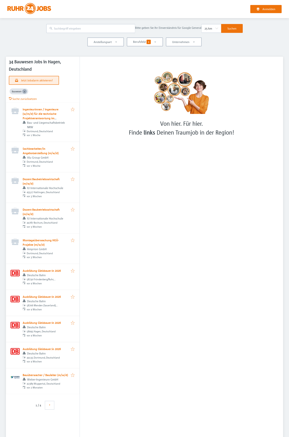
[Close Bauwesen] (24, 91)
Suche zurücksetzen (23, 99)
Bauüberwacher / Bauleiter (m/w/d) (45, 375)
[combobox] (90, 28)
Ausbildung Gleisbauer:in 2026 (42, 271)
